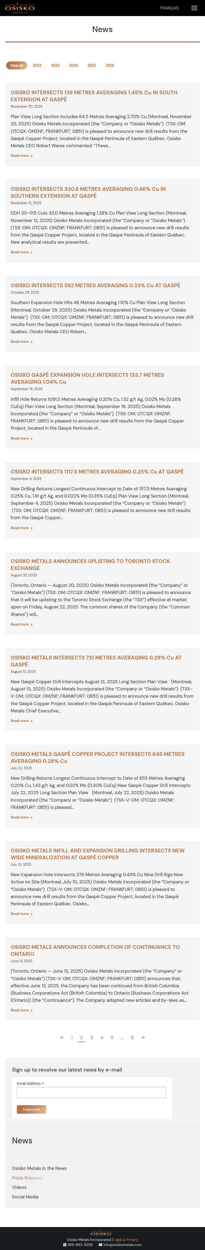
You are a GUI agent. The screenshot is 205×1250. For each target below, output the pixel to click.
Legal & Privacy (126, 1239)
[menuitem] (169, 8)
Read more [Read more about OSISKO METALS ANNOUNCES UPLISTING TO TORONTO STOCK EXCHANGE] (22, 624)
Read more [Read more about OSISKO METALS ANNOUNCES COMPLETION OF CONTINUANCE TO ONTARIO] (22, 1010)
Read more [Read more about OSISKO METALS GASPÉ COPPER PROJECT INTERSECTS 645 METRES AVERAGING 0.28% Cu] (22, 817)
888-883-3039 (80, 1245)
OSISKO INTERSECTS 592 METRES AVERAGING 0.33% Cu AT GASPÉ (95, 285)
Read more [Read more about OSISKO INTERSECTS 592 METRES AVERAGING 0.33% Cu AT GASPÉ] (22, 341)
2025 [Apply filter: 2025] (92, 65)
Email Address (30, 1083)
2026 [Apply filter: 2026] (110, 65)
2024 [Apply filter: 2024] (73, 65)
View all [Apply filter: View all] (16, 65)
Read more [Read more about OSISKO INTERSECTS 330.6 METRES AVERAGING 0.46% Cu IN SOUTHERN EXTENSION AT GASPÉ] (22, 252)
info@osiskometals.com (123, 1245)
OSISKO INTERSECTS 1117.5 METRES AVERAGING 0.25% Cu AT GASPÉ (97, 471)
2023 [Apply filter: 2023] (55, 65)
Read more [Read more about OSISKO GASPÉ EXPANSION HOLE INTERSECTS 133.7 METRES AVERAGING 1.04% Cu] (22, 438)
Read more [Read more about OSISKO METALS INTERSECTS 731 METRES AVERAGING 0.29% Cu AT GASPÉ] (22, 721)
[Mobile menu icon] (194, 8)
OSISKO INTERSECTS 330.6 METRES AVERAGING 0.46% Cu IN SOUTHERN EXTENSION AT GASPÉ (88, 192)
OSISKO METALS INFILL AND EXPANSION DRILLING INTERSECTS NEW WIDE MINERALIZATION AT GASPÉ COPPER (98, 854)
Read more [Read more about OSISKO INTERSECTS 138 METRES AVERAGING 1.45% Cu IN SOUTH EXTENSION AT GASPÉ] (22, 155)
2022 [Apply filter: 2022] (37, 65)
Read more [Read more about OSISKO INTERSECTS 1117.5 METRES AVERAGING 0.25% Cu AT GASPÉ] (22, 528)
